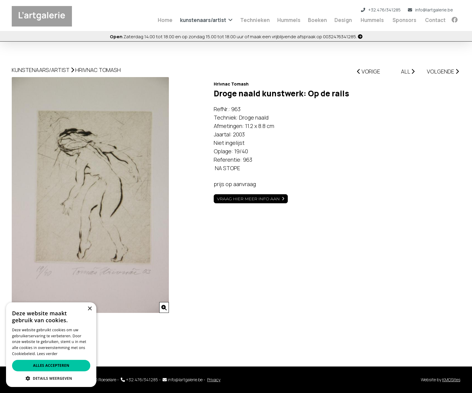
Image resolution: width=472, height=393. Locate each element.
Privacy (213, 379)
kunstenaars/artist (203, 20)
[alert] (51, 344)
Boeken (317, 20)
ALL (408, 71)
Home (165, 20)
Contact (435, 20)
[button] (51, 378)
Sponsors (404, 20)
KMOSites (451, 379)
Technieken (255, 20)
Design (343, 20)
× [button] (89, 309)
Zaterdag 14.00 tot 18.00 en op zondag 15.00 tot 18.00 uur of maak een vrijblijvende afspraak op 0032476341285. (236, 36)
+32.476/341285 (381, 9)
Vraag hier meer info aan (248, 198)
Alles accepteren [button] (51, 365)
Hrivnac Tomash (98, 69)
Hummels (288, 20)
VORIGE (368, 71)
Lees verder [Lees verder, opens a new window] (47, 353)
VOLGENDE (443, 71)
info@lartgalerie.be (430, 9)
